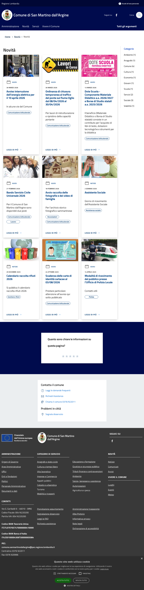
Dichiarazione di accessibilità (86, 528)
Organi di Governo (10, 461)
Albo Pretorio (79, 513)
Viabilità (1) (129, 106)
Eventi (111, 489)
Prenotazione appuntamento (50, 509)
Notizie (90, 183)
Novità (17, 36)
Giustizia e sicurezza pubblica (86, 466)
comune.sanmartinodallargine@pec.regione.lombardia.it (28, 547)
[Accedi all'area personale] (128, 3)
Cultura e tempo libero (47, 466)
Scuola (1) (128, 88)
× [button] (142, 559)
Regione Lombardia (10, 3)
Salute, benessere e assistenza (87, 481)
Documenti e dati (9, 491)
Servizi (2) (128, 94)
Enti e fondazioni (9, 476)
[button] (66, 573)
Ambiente (77, 476)
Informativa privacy (81, 518)
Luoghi (111, 485)
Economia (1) (130, 77)
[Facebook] (115, 15)
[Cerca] (139, 15)
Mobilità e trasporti (46, 493)
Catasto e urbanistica (47, 485)
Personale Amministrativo (14, 486)
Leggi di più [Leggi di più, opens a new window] (104, 569)
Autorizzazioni (79, 486)
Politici (5, 481)
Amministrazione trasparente (86, 509)
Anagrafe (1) (129, 60)
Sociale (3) (128, 100)
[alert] (72, 573)
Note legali (77, 523)
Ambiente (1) (130, 54)
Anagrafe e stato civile (47, 461)
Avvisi (11, 82)
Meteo (111, 494)
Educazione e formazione (84, 461)
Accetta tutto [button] (63, 580)
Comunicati (113, 466)
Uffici (4, 471)
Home (7, 36)
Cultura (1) (129, 71)
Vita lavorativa (44, 471)
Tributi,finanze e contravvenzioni (88, 471)
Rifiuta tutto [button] (81, 580)
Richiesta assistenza (46, 523)
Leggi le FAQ (42, 518)
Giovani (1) (129, 83)
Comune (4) (129, 66)
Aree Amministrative (11, 466)
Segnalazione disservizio (48, 513)
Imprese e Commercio (47, 476)
